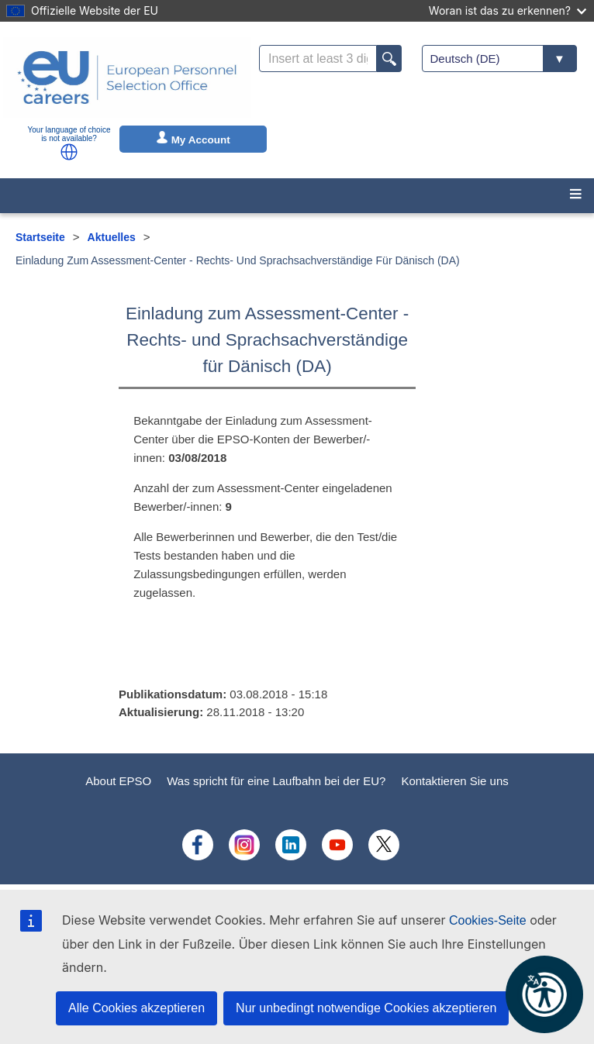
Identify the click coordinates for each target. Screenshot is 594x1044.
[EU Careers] (127, 77)
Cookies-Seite (488, 920)
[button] (69, 152)
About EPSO (118, 780)
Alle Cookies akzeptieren (136, 1008)
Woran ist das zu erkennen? (507, 10)
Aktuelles (112, 237)
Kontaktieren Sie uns (454, 780)
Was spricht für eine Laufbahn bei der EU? (276, 780)
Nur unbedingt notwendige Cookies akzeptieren (366, 1008)
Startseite (40, 237)
